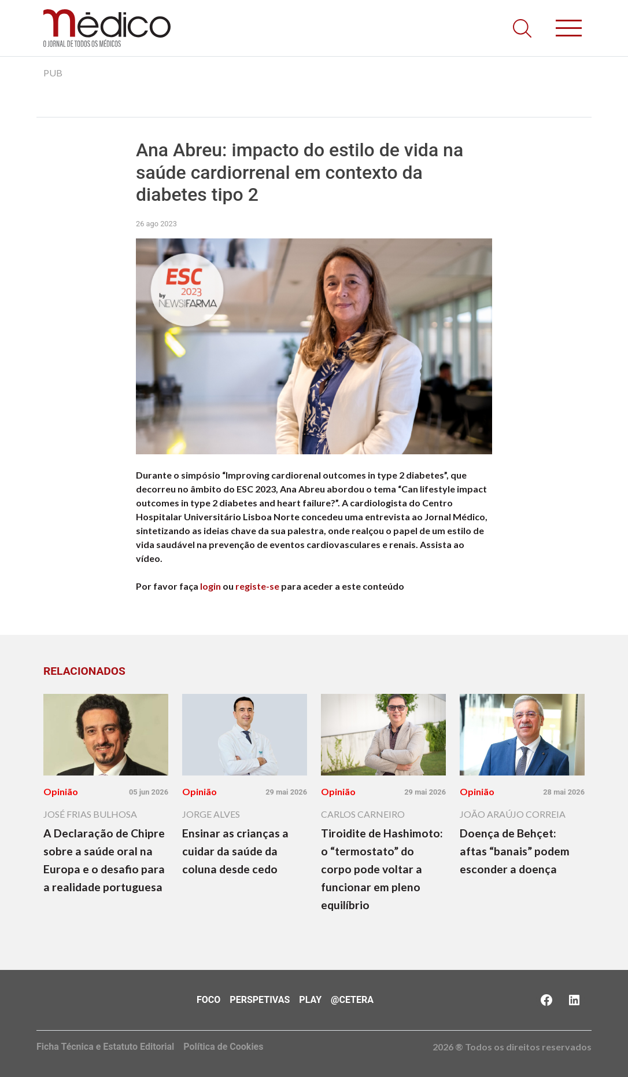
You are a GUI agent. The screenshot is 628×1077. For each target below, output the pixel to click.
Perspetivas (260, 999)
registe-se (257, 585)
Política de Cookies (223, 1046)
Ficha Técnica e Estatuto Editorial (105, 1046)
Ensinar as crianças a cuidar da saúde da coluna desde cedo (235, 851)
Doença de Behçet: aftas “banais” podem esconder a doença (515, 851)
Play (310, 999)
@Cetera (352, 999)
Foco (208, 999)
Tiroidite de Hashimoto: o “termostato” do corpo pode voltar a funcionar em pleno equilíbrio (382, 868)
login (210, 585)
